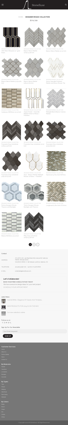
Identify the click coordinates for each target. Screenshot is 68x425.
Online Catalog (5, 354)
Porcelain (3, 374)
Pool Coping (4, 394)
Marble (3, 366)
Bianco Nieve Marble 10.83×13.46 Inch (30, 51)
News (2, 357)
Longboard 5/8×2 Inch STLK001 (56, 205)
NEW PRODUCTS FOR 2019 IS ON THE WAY (23, 306)
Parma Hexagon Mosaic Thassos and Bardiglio (9, 206)
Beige (2, 404)
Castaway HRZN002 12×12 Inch (11, 112)
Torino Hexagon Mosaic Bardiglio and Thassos (31, 206)
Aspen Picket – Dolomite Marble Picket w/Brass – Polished (32, 113)
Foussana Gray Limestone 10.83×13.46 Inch (9, 145)
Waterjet (3, 397)
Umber (3, 414)
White (3, 417)
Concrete (3, 377)
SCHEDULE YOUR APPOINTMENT (15, 287)
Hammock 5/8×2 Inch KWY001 (56, 175)
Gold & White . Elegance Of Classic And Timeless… (24, 300)
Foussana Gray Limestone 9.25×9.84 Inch (54, 145)
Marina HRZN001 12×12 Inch (10, 236)
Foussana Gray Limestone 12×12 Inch (34, 145)
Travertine (4, 369)
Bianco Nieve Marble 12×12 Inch (56, 51)
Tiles (2, 384)
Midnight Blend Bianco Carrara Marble (55, 112)
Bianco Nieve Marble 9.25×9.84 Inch (11, 82)
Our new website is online (16, 312)
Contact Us (4, 359)
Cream (3, 409)
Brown (3, 406)
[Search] (66, 5)
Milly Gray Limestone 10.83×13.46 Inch (30, 236)
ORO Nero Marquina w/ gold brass (10, 51)
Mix (2, 412)
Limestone (4, 371)
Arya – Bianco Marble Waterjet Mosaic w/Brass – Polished (33, 175)
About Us (3, 351)
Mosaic (3, 386)
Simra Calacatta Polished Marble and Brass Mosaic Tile (55, 82)
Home (20, 17)
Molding (3, 389)
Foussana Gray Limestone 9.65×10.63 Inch (9, 175)
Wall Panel (4, 392)
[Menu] (2, 4)
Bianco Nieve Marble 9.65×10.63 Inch (30, 82)
